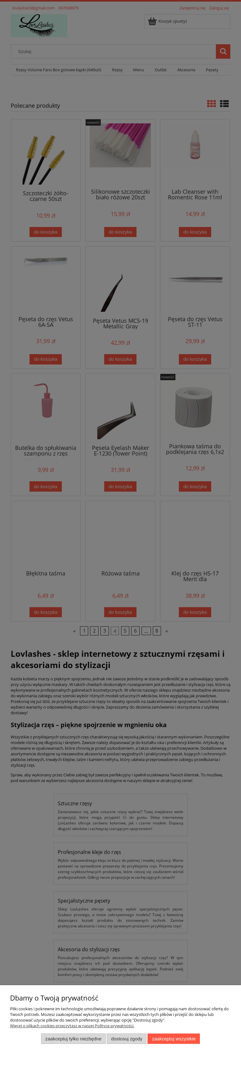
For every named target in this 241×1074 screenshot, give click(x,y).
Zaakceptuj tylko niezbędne (73, 1038)
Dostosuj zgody (126, 1038)
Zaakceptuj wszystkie (173, 1038)
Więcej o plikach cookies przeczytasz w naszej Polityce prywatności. (72, 1025)
